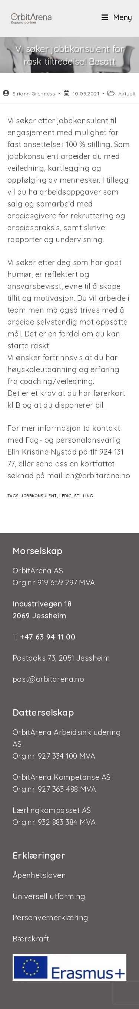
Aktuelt (127, 93)
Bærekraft (31, 938)
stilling (83, 495)
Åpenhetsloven (39, 875)
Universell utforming (49, 896)
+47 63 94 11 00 (46, 636)
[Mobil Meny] (114, 17)
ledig (65, 495)
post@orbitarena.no (48, 679)
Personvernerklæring (51, 917)
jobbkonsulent (39, 495)
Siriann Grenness (34, 93)
